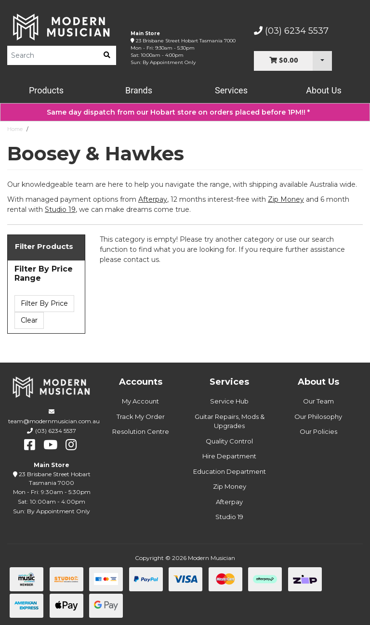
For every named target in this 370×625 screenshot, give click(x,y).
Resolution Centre (140, 431)
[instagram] (71, 445)
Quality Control (229, 441)
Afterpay (229, 502)
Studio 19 (60, 209)
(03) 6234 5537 (291, 31)
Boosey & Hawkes (55, 129)
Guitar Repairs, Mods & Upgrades (229, 421)
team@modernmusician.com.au (54, 421)
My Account (140, 401)
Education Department (229, 471)
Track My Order (141, 416)
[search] (107, 55)
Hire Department (229, 456)
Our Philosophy (318, 416)
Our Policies (318, 431)
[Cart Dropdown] (322, 61)
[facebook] (29, 445)
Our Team (318, 401)
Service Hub (229, 401)
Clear (29, 320)
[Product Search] (52, 55)
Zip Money (229, 486)
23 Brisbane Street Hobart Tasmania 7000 (186, 41)
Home (15, 129)
